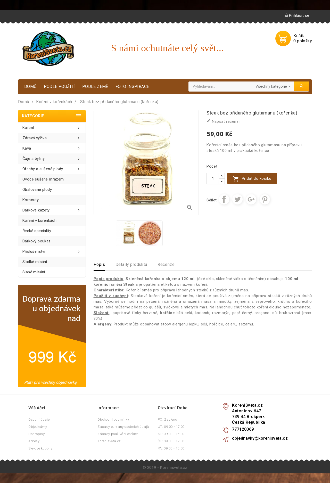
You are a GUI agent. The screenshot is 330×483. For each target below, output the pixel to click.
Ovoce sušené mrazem (43, 179)
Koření (51, 126)
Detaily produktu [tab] (131, 264)
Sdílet (224, 199)
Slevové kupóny (40, 448)
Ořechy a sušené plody (51, 167)
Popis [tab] (99, 264)
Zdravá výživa (51, 136)
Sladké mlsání (34, 261)
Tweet (237, 199)
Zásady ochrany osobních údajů (123, 427)
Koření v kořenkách (39, 220)
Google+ (251, 199)
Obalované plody (37, 189)
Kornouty (30, 200)
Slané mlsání (33, 272)
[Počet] (213, 178)
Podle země (95, 86)
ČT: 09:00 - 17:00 (171, 441)
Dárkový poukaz (36, 241)
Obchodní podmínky (113, 419)
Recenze (166, 264)
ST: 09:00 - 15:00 (171, 434)
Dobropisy (36, 434)
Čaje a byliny (51, 157)
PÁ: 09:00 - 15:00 (171, 448)
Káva (51, 147)
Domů (30, 86)
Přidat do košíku (252, 179)
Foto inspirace (132, 86)
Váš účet (37, 407)
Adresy (34, 441)
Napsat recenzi (223, 121)
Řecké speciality (36, 230)
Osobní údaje (39, 419)
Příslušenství (51, 250)
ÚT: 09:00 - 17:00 (171, 427)
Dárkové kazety (51, 208)
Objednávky (37, 427)
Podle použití (59, 86)
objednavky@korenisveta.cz (260, 438)
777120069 (243, 429)
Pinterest (265, 199)
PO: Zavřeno (167, 419)
